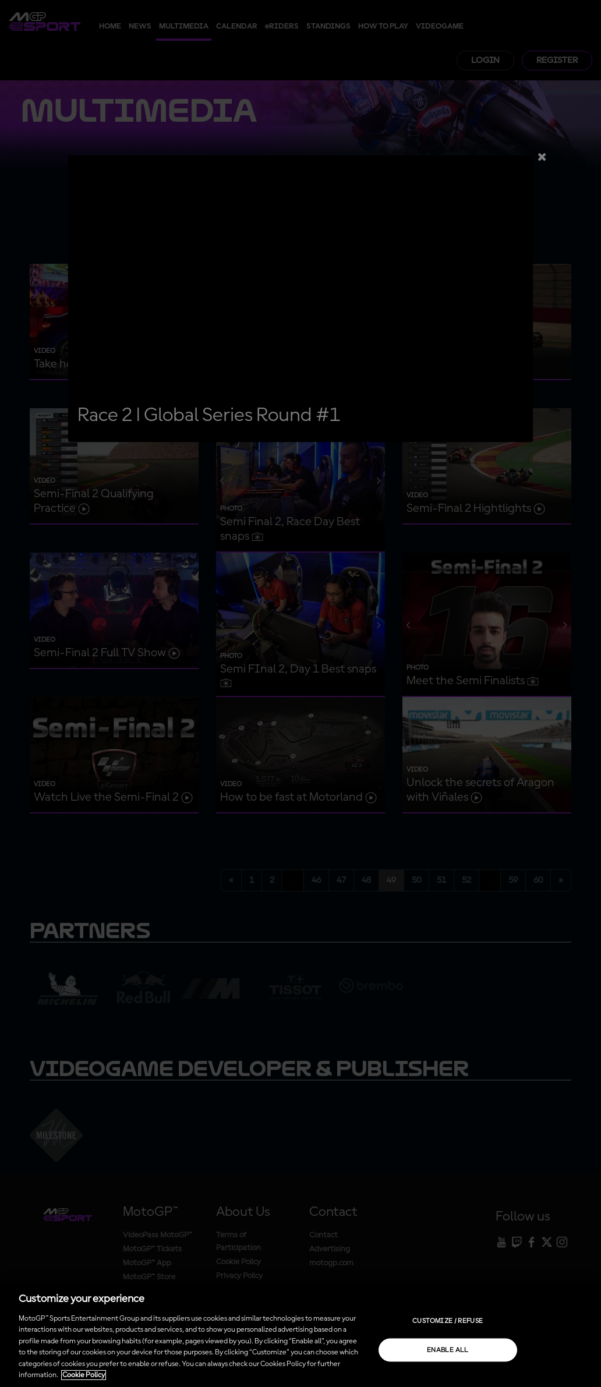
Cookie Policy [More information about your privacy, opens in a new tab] (83, 1375)
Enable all (448, 1349)
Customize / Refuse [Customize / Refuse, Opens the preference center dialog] (447, 1320)
